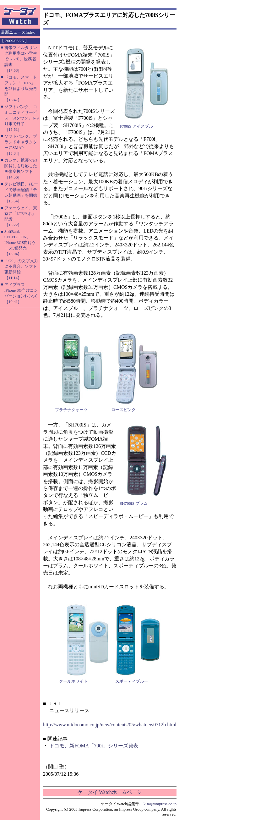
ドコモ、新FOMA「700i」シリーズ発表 (93, 745)
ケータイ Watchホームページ (110, 792)
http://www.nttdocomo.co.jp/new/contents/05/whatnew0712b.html (110, 724)
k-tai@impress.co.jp (160, 803)
